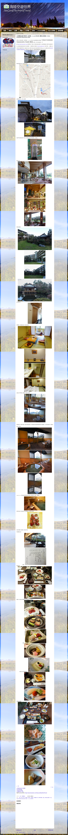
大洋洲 (27, 30)
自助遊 (32, 797)
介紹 (22, 797)
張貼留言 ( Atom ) (22, 832)
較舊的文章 (50, 830)
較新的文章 (19, 830)
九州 (20, 797)
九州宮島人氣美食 (20, 790)
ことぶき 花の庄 (30, 798)
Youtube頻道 (41, 30)
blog (51, 797)
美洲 (21, 30)
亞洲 (15, 30)
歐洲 (10, 30)
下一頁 (52, 787)
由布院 (26, 797)
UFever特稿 (51, 30)
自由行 (29, 797)
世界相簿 (60, 30)
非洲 (33, 30)
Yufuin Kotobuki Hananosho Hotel (22, 798)
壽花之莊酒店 (47, 797)
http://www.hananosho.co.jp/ (23, 44)
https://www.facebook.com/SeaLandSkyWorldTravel (36, 792)
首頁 (4, 30)
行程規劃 (35, 797)
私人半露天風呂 (40, 797)
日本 (24, 797)
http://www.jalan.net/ (40, 46)
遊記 (44, 797)
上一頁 (18, 786)
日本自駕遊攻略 (19, 789)
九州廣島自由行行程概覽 (21, 788)
